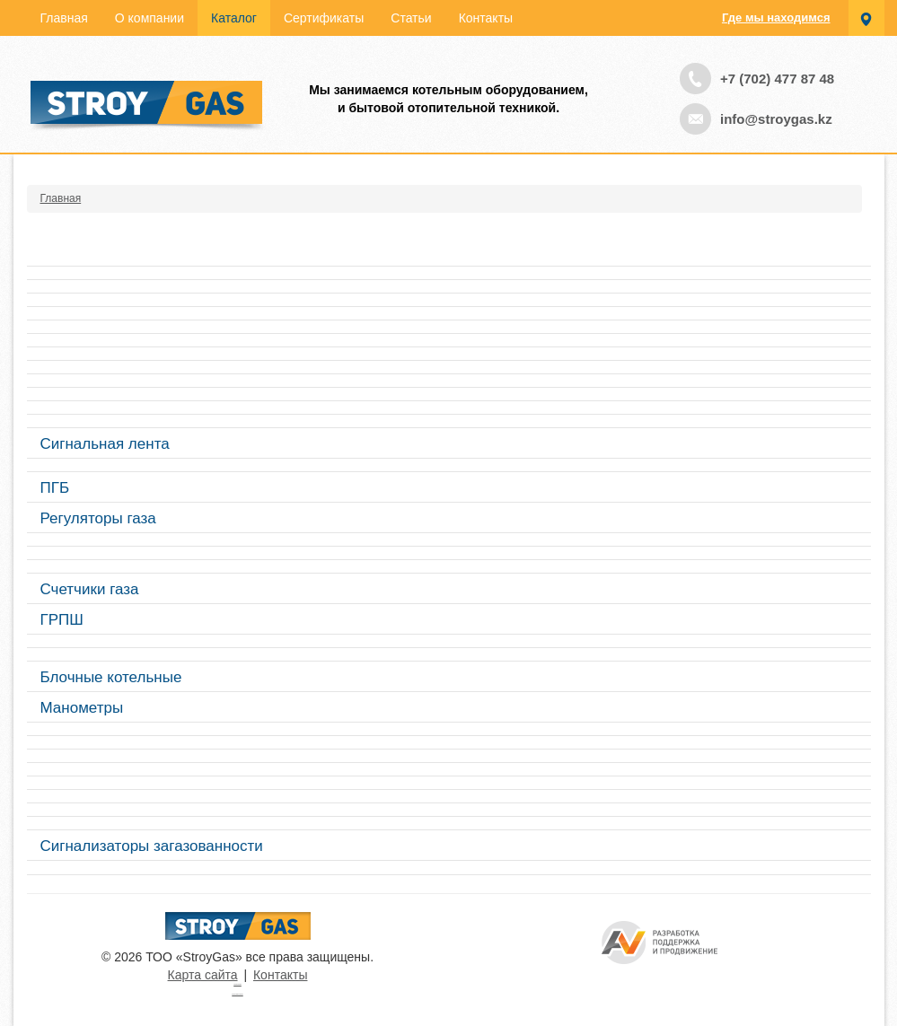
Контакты (486, 18)
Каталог (234, 18)
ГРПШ (62, 619)
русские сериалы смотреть (237, 994)
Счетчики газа (89, 589)
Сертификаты (324, 18)
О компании (149, 18)
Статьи (411, 18)
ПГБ (55, 487)
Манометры (82, 707)
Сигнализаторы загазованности (151, 846)
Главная (64, 18)
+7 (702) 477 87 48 (777, 78)
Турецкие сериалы (237, 984)
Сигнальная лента (105, 443)
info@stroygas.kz (776, 119)
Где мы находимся (776, 17)
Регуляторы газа (98, 518)
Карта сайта (203, 975)
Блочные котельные (111, 677)
